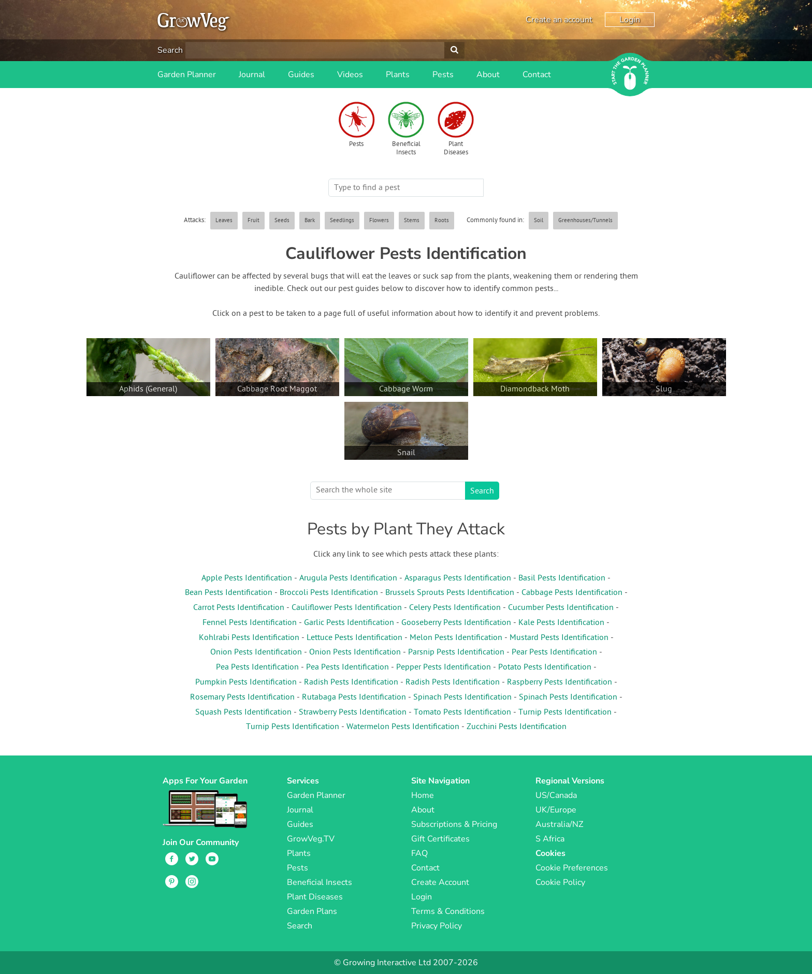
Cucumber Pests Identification (561, 608)
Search (170, 50)
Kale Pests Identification (561, 623)
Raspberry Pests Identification (559, 682)
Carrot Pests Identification (238, 608)
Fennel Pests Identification (249, 623)
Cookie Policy (560, 882)
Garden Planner (186, 74)
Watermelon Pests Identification (402, 727)
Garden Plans (312, 911)
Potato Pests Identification (544, 667)
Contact (537, 74)
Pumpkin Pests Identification (246, 682)
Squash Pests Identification (243, 712)
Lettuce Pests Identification (354, 638)
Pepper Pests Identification (443, 667)
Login (629, 19)
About (488, 74)
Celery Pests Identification (455, 608)
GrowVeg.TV (311, 839)
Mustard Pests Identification (559, 638)
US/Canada (556, 795)
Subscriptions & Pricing (454, 824)
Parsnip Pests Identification (456, 652)
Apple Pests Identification (246, 578)
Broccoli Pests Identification (329, 593)
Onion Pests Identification (256, 652)
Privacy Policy (436, 926)
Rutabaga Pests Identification (354, 697)
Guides (301, 74)
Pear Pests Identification (554, 652)
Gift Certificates (440, 839)
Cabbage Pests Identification (571, 593)
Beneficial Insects (406, 148)
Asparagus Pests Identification (457, 578)
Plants (398, 74)
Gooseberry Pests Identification (456, 623)
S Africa (549, 839)
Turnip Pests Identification (565, 712)
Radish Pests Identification (351, 682)
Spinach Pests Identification (462, 697)
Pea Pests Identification (257, 667)
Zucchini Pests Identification (517, 727)
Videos (350, 74)
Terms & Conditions (448, 911)
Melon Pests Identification (456, 638)
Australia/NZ (559, 824)
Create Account (440, 882)
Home (422, 795)
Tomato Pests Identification (462, 712)
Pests (443, 74)
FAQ (419, 853)
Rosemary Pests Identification (242, 697)
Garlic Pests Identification (349, 623)
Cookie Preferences (571, 868)
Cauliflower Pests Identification (347, 608)
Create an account (559, 19)
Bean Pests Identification (228, 593)
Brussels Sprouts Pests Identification (449, 593)
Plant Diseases (456, 148)
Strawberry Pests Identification (353, 712)
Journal (252, 74)
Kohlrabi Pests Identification (249, 638)
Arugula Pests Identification (348, 578)
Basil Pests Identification (561, 578)
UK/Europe (555, 810)
